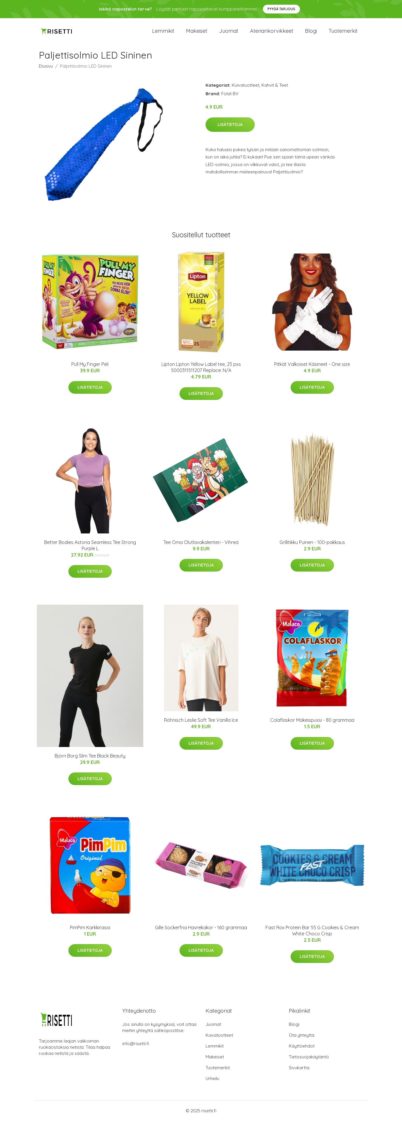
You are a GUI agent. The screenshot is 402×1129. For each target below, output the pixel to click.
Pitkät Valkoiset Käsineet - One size (312, 372)
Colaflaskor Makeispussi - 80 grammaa (312, 728)
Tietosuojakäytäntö (309, 1065)
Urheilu (212, 1086)
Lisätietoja (230, 132)
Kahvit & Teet (274, 93)
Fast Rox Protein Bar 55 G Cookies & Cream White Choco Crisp (312, 939)
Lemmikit (163, 35)
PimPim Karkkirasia (90, 936)
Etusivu (46, 74)
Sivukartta (299, 1076)
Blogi (311, 35)
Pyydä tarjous (281, 9)
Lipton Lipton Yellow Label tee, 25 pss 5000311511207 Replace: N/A (201, 375)
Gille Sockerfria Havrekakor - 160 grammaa (201, 936)
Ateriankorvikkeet (271, 35)
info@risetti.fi (135, 1052)
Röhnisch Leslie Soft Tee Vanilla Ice (201, 728)
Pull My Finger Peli (89, 372)
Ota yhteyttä (301, 1043)
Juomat (228, 35)
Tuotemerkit (343, 35)
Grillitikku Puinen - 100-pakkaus (312, 550)
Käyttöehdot (302, 1054)
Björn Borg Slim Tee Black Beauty (90, 764)
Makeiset (196, 35)
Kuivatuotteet (245, 93)
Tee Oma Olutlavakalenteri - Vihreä (201, 550)
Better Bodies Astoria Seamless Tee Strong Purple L (90, 554)
